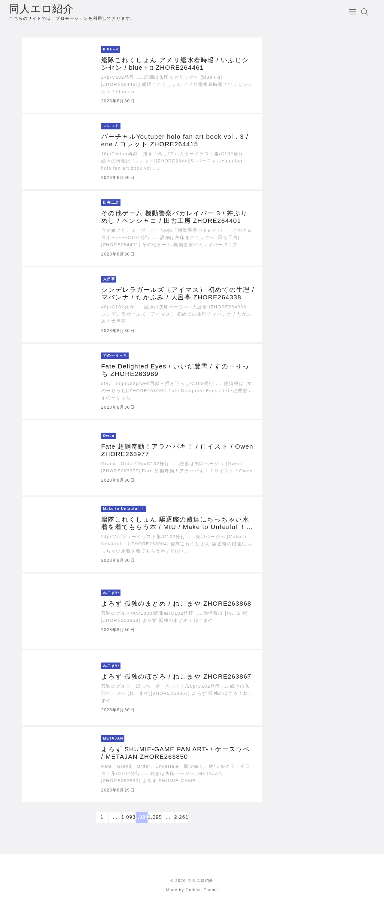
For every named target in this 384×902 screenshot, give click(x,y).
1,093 (128, 817)
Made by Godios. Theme (192, 890)
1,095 (155, 817)
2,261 (181, 817)
